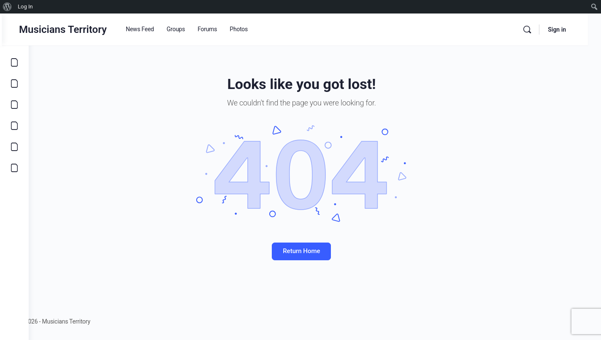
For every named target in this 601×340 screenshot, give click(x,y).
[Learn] (14, 146)
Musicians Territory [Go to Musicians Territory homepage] (89, 29)
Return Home (314, 251)
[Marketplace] (14, 125)
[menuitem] (7, 6)
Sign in (570, 29)
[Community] (14, 167)
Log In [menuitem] (25, 6)
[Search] (540, 29)
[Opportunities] (14, 83)
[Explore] (14, 62)
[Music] (14, 104)
